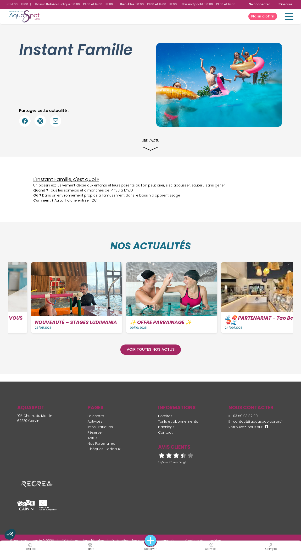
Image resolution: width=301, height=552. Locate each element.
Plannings (166, 427)
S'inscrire (285, 4)
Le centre (96, 416)
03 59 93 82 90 (243, 416)
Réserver (95, 432)
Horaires (165, 416)
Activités (95, 421)
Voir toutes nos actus (151, 349)
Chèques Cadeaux (104, 449)
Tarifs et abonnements (178, 421)
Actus (92, 438)
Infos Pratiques (100, 427)
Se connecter (259, 4)
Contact (165, 432)
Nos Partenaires (101, 443)
